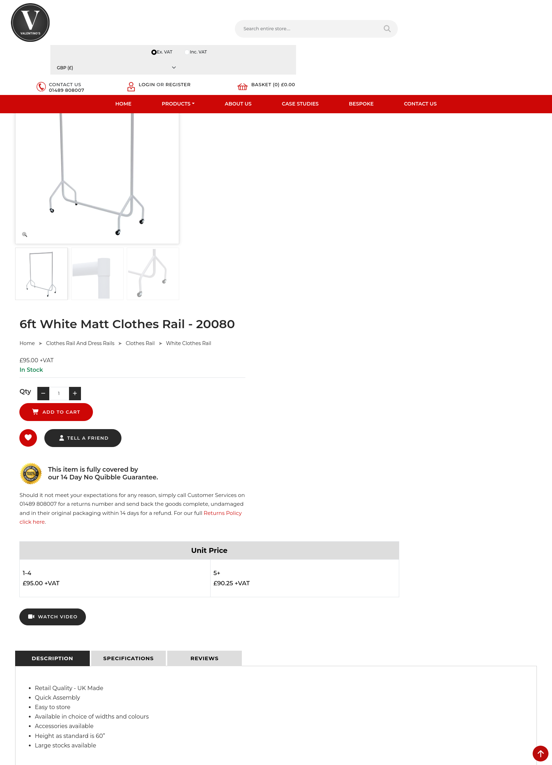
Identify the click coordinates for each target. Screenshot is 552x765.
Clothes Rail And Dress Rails (258, 123)
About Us (238, 54)
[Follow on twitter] (300, 689)
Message (425, 660)
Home (123, 54)
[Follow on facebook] (286, 689)
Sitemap (155, 635)
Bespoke (361, 54)
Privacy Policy (161, 607)
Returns (155, 626)
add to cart (316, 176)
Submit (517, 695)
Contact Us (420, 54)
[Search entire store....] (205, 31)
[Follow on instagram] (357, 689)
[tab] (52, 349)
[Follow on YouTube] (329, 689)
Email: (422, 629)
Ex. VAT (418, 7)
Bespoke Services (31, 635)
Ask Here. (143, 514)
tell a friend (261, 202)
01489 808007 (388, 34)
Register (446, 34)
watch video (231, 304)
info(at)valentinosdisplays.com (324, 643)
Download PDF (28, 653)
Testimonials (25, 626)
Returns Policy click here (438, 205)
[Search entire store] (274, 31)
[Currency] (505, 7)
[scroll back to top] (540, 753)
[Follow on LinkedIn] (315, 689)
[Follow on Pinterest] (343, 689)
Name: (422, 598)
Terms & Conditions (168, 616)
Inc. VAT (453, 7)
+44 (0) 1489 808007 (313, 672)
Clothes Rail (318, 123)
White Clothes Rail (366, 123)
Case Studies (300, 54)
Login (442, 29)
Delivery (155, 598)
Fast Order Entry (30, 616)
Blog (16, 671)
